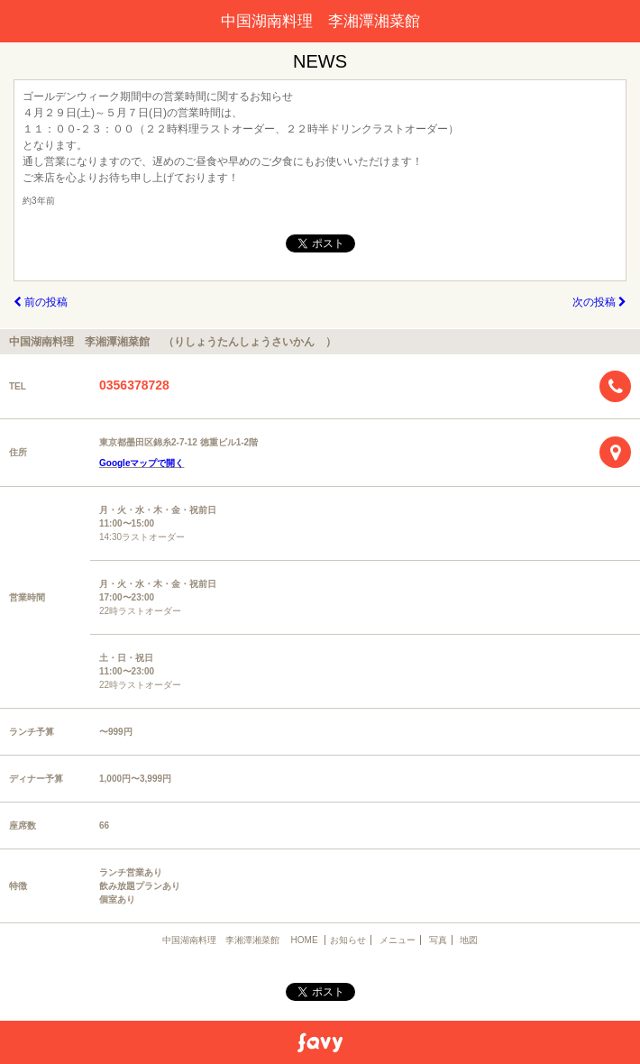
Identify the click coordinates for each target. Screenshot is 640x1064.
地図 (469, 940)
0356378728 (134, 385)
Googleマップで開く (141, 463)
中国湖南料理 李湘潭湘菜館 (328, 21)
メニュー (397, 940)
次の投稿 (599, 302)
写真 (438, 940)
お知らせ (348, 940)
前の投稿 (41, 302)
